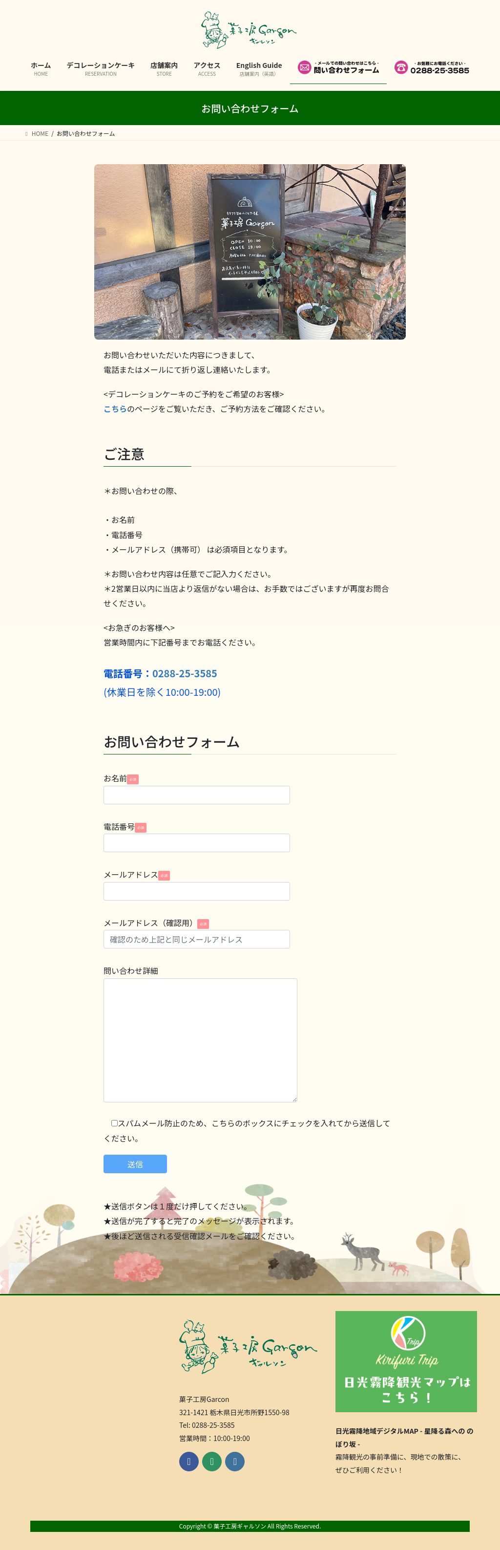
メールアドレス (197, 884)
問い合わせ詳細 (200, 1033)
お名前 (197, 788)
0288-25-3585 (184, 673)
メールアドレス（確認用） (197, 932)
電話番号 (197, 836)
